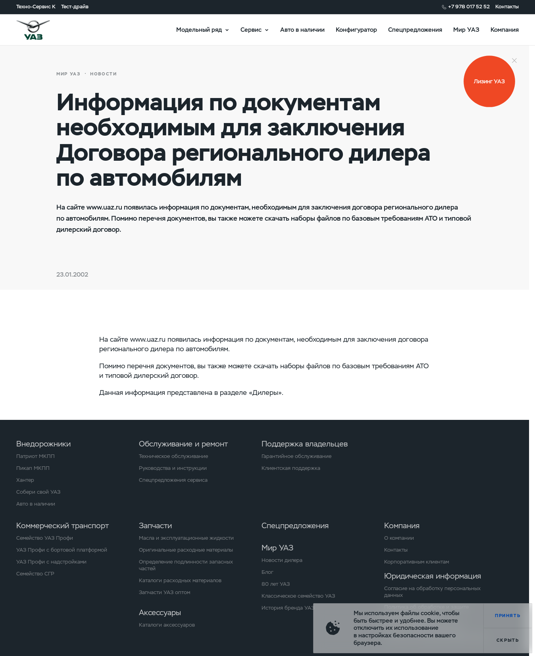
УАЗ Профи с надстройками (51, 562)
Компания (505, 29)
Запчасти (155, 526)
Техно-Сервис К (36, 7)
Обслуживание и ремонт (183, 444)
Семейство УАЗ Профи (44, 538)
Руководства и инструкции (173, 468)
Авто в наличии (302, 29)
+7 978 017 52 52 (469, 7)
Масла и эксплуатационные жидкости (186, 538)
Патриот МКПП (35, 456)
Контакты (507, 7)
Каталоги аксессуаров (167, 625)
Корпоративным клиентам (416, 562)
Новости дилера (282, 560)
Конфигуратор (356, 29)
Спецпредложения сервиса (173, 480)
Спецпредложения (415, 29)
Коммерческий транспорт (62, 526)
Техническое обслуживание (173, 456)
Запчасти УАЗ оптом (164, 592)
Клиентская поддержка (291, 468)
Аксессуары (160, 613)
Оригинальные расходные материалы (186, 550)
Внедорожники (43, 444)
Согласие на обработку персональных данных (432, 591)
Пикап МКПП (33, 468)
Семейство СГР (35, 574)
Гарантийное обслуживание (296, 456)
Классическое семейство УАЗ (298, 596)
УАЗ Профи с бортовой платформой (61, 550)
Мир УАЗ (466, 29)
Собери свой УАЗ (38, 492)
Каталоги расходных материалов (180, 580)
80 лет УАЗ (276, 584)
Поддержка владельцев (305, 444)
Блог (267, 572)
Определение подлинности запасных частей (186, 565)
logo (42, 30)
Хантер (25, 480)
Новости (103, 74)
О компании (399, 538)
